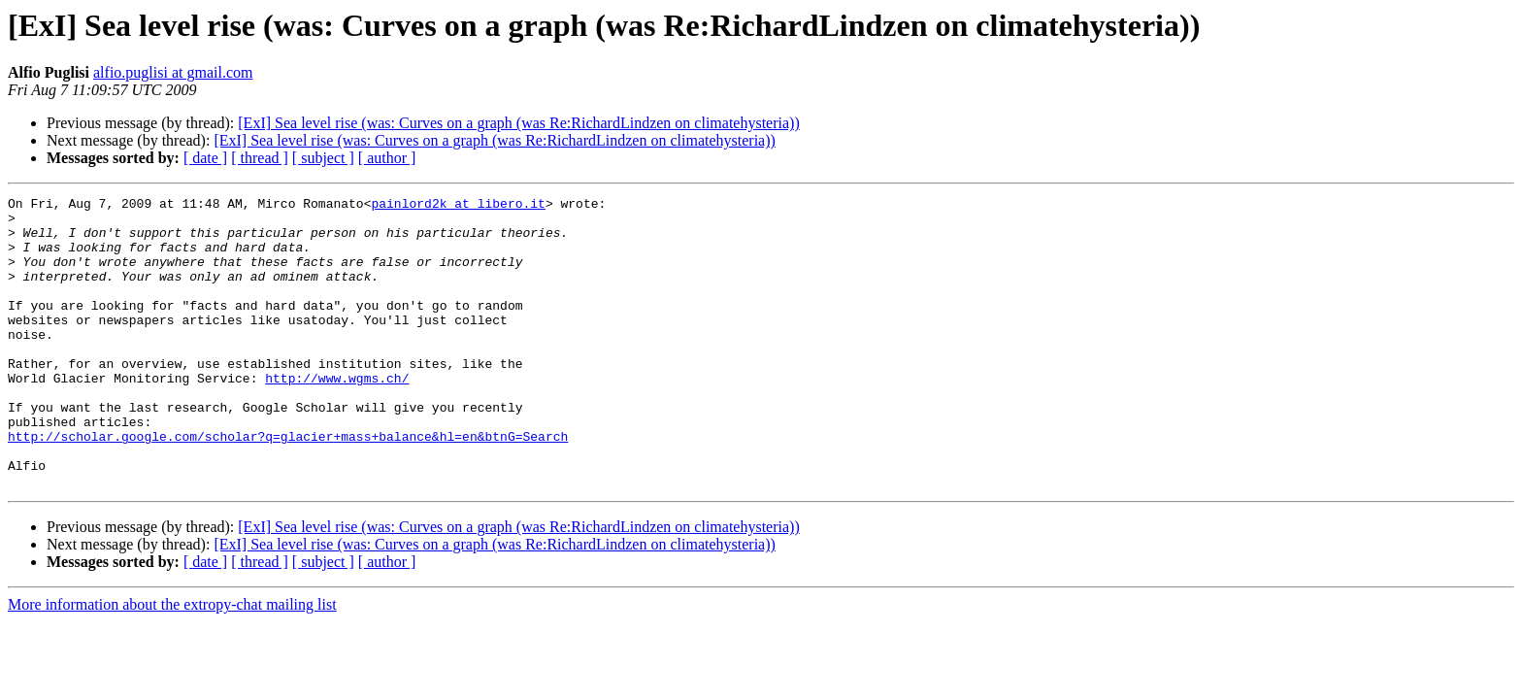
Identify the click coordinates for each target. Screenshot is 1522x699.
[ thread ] (259, 158)
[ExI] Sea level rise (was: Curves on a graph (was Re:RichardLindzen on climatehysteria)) (518, 123)
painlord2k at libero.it (458, 206)
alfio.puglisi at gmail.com (172, 72)
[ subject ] (323, 158)
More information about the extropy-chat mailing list (172, 662)
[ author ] (387, 158)
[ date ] (205, 158)
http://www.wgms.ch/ (337, 415)
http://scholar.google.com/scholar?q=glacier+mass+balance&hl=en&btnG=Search (288, 485)
